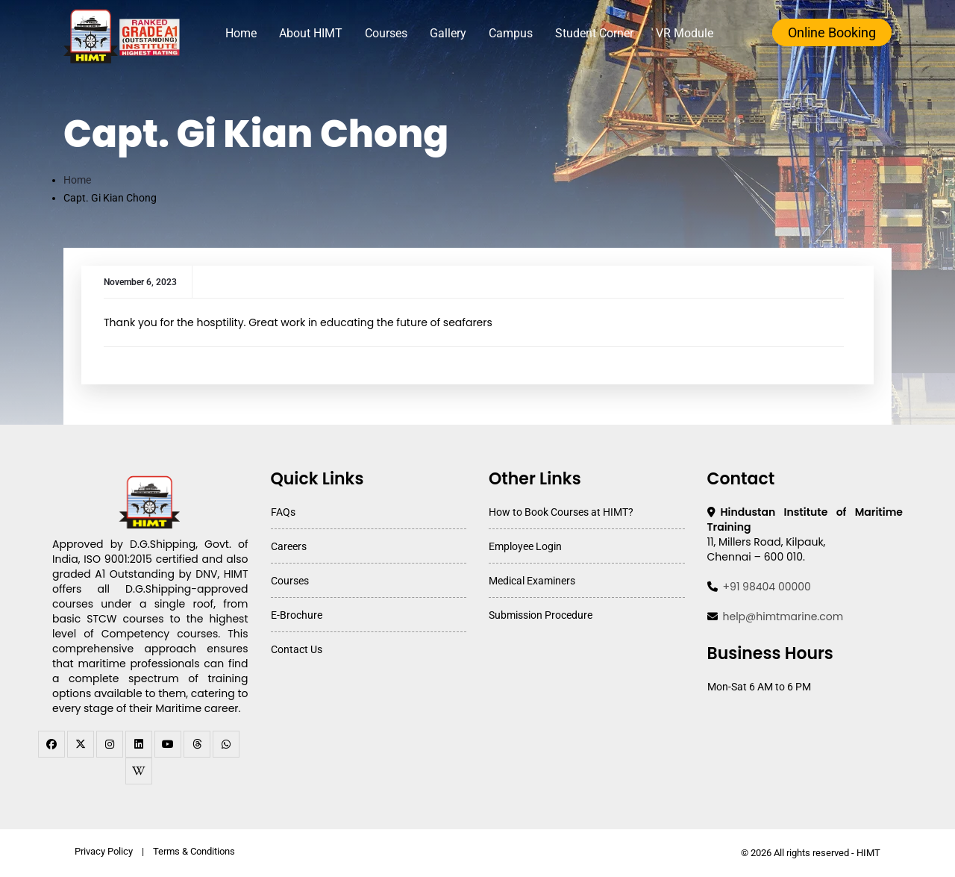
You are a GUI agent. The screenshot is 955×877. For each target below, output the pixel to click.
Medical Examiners (532, 581)
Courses (390, 33)
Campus (515, 33)
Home (245, 33)
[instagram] (109, 744)
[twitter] (80, 744)
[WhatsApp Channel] (226, 744)
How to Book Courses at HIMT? (561, 512)
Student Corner (599, 33)
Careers (289, 546)
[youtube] (167, 744)
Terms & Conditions (194, 851)
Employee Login (525, 546)
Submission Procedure (540, 615)
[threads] (197, 744)
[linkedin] (138, 744)
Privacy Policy (104, 851)
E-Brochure (296, 615)
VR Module (689, 33)
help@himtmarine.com (783, 616)
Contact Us (296, 649)
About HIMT (315, 33)
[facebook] (51, 744)
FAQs (283, 512)
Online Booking (832, 32)
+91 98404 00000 (767, 586)
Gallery (452, 33)
